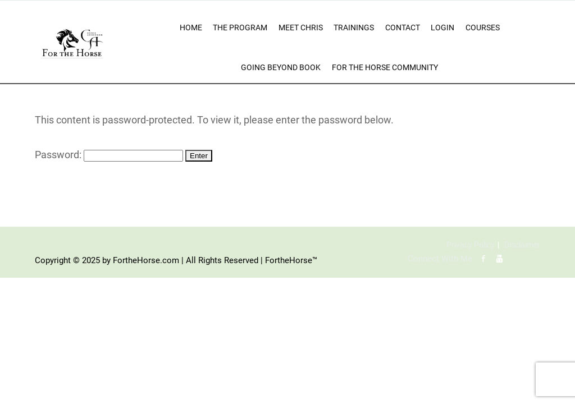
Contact (402, 27)
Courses (483, 27)
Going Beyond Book (281, 67)
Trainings (354, 27)
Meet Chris (301, 27)
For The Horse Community (385, 67)
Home (191, 27)
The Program (240, 27)
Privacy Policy (470, 244)
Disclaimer (522, 244)
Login (442, 27)
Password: (109, 154)
